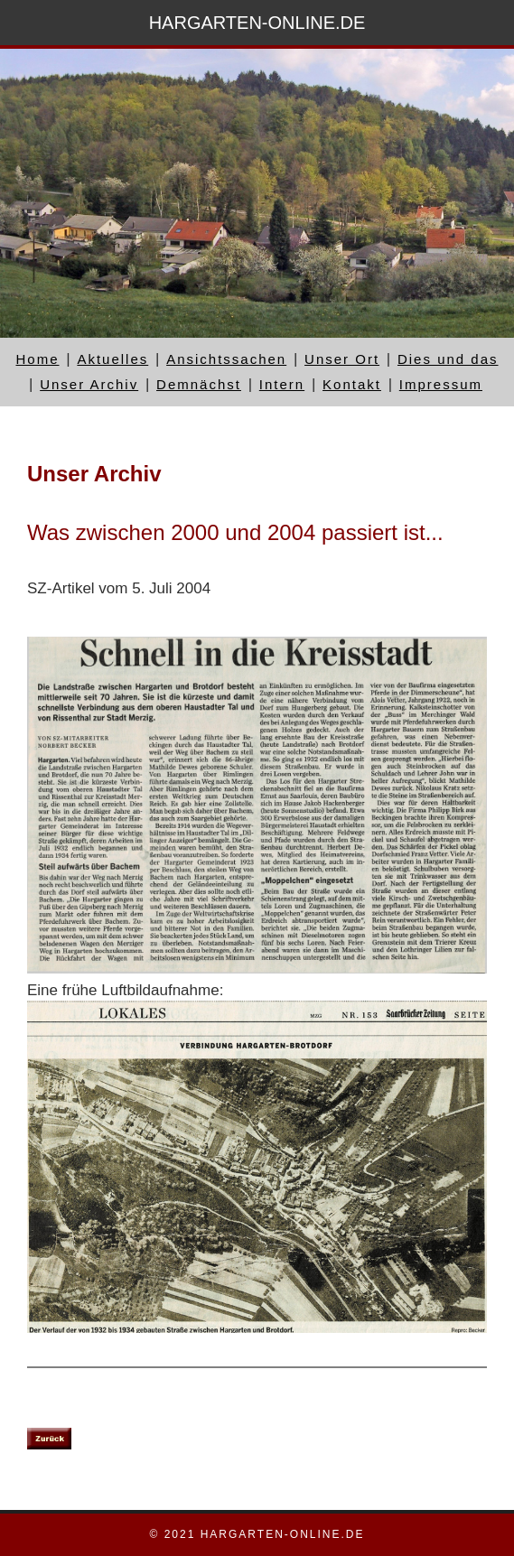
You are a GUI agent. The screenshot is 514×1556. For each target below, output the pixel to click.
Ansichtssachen (226, 359)
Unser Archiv (89, 384)
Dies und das (448, 359)
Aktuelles (112, 359)
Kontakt (351, 384)
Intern (281, 384)
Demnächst (198, 384)
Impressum (440, 384)
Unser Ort (341, 359)
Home (37, 359)
